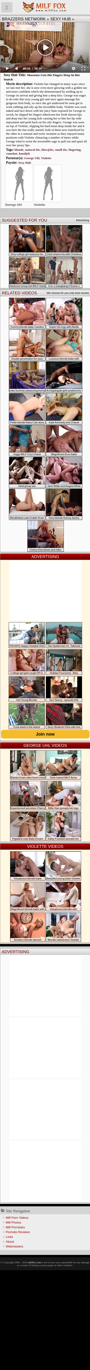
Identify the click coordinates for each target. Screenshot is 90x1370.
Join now (45, 734)
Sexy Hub (60, 19)
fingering (75, 149)
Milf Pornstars (15, 1227)
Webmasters (14, 1246)
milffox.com (34, 1262)
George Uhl (32, 158)
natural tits (32, 149)
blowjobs (48, 149)
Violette (46, 158)
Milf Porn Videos (17, 1217)
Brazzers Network (24, 19)
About (10, 1241)
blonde (19, 149)
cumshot (11, 153)
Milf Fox (45, 7)
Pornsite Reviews (18, 1232)
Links (9, 1237)
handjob (24, 153)
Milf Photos (13, 1222)
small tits (61, 149)
